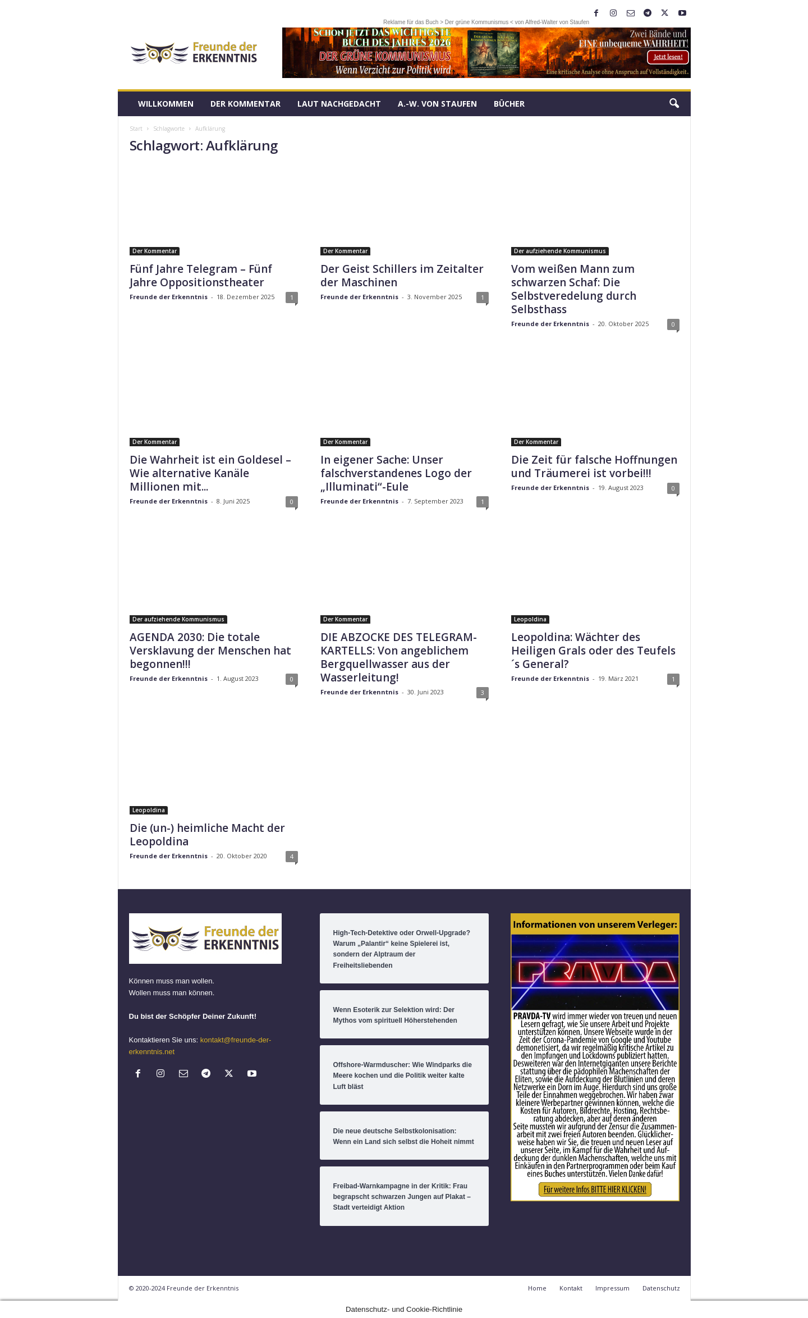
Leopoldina (530, 619)
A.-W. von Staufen (437, 103)
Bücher (509, 103)
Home (537, 1288)
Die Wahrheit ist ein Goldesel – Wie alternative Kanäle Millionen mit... (210, 473)
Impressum (612, 1288)
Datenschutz (661, 1288)
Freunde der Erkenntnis (169, 296)
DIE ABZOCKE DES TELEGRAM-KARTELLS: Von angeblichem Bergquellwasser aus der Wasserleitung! (398, 657)
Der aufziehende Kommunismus (560, 251)
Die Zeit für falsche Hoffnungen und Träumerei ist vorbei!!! (594, 466)
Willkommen (166, 103)
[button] (674, 103)
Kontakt (570, 1288)
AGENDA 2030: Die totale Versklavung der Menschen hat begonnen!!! (210, 650)
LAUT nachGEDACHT (339, 103)
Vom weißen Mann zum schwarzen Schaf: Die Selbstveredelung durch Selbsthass (573, 289)
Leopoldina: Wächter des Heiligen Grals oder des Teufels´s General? (593, 650)
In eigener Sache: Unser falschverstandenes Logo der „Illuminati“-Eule (396, 473)
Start (136, 128)
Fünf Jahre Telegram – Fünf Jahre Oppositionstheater (201, 276)
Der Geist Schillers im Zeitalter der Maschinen (402, 276)
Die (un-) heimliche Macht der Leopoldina (207, 835)
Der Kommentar (245, 103)
